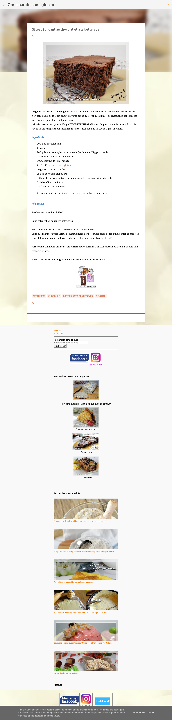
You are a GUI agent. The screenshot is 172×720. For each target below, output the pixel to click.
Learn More (138, 712)
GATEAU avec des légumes (78, 296)
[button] (33, 36)
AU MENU (58, 333)
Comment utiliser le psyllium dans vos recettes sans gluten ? (80, 521)
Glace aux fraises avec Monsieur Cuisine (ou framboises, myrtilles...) (83, 643)
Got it (151, 712)
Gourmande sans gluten (31, 4)
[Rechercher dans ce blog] (71, 342)
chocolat (54, 296)
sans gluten (64, 165)
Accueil (57, 331)
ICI (52, 124)
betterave (39, 296)
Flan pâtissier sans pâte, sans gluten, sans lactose (75, 582)
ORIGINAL (100, 296)
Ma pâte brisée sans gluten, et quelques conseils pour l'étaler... (81, 612)
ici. (103, 259)
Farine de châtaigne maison (66, 673)
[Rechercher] (58, 4)
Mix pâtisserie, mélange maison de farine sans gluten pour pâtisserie (84, 552)
